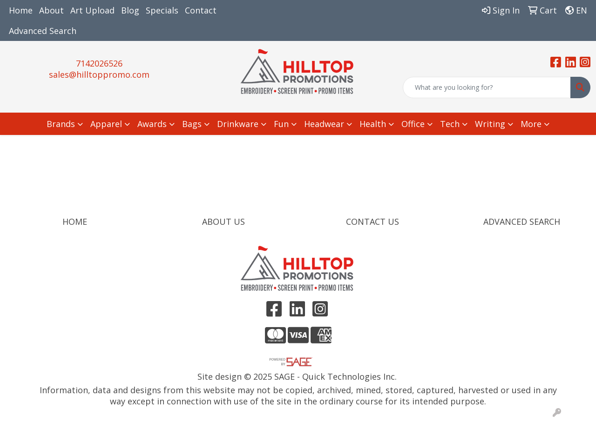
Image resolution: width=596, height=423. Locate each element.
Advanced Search (42, 30)
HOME (74, 221)
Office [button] (413, 123)
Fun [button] (281, 123)
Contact (201, 10)
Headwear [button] (324, 123)
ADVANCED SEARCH (521, 221)
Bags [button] (192, 123)
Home (21, 10)
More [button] (531, 123)
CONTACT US (372, 221)
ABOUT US (223, 221)
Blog (130, 10)
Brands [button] (61, 123)
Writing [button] (490, 123)
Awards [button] (152, 123)
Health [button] (372, 123)
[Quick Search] (487, 87)
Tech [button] (450, 123)
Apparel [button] (106, 123)
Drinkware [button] (237, 123)
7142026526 (99, 63)
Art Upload (92, 10)
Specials (162, 10)
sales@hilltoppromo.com (99, 74)
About (51, 10)
